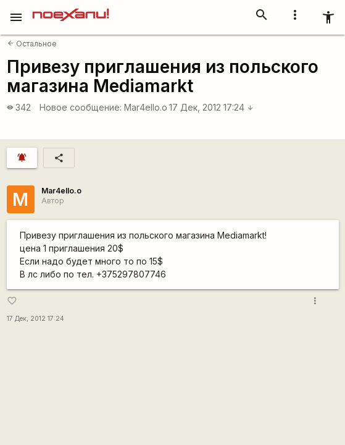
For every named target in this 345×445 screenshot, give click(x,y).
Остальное (32, 43)
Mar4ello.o (145, 107)
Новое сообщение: (80, 107)
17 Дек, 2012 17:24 (211, 107)
